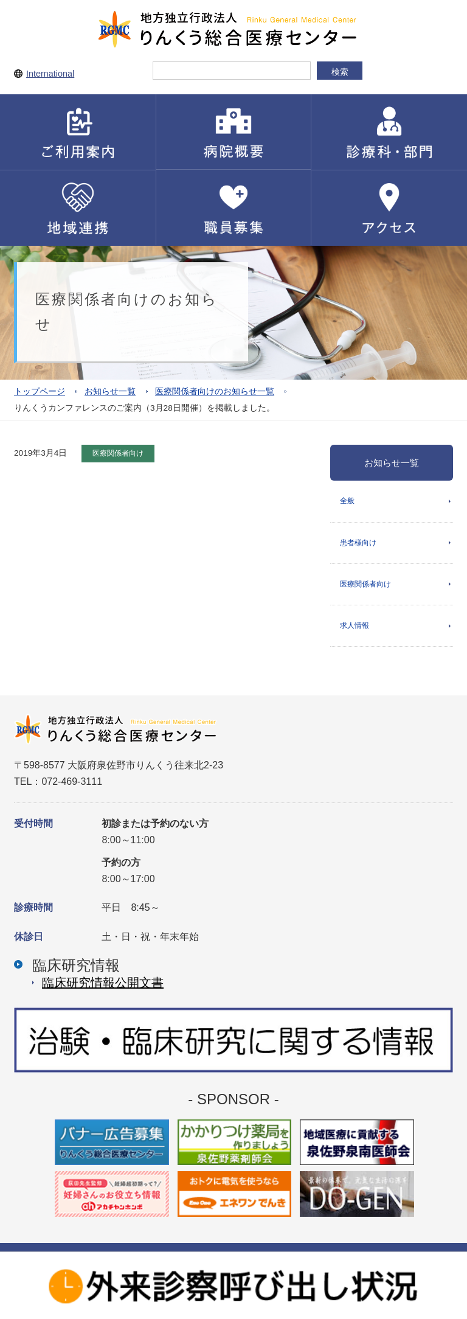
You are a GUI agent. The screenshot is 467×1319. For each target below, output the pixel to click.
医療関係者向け (365, 584)
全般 (347, 500)
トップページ (39, 391)
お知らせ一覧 (110, 391)
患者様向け (358, 542)
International (50, 73)
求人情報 (354, 625)
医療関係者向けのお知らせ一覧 (214, 391)
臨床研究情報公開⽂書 (103, 982)
